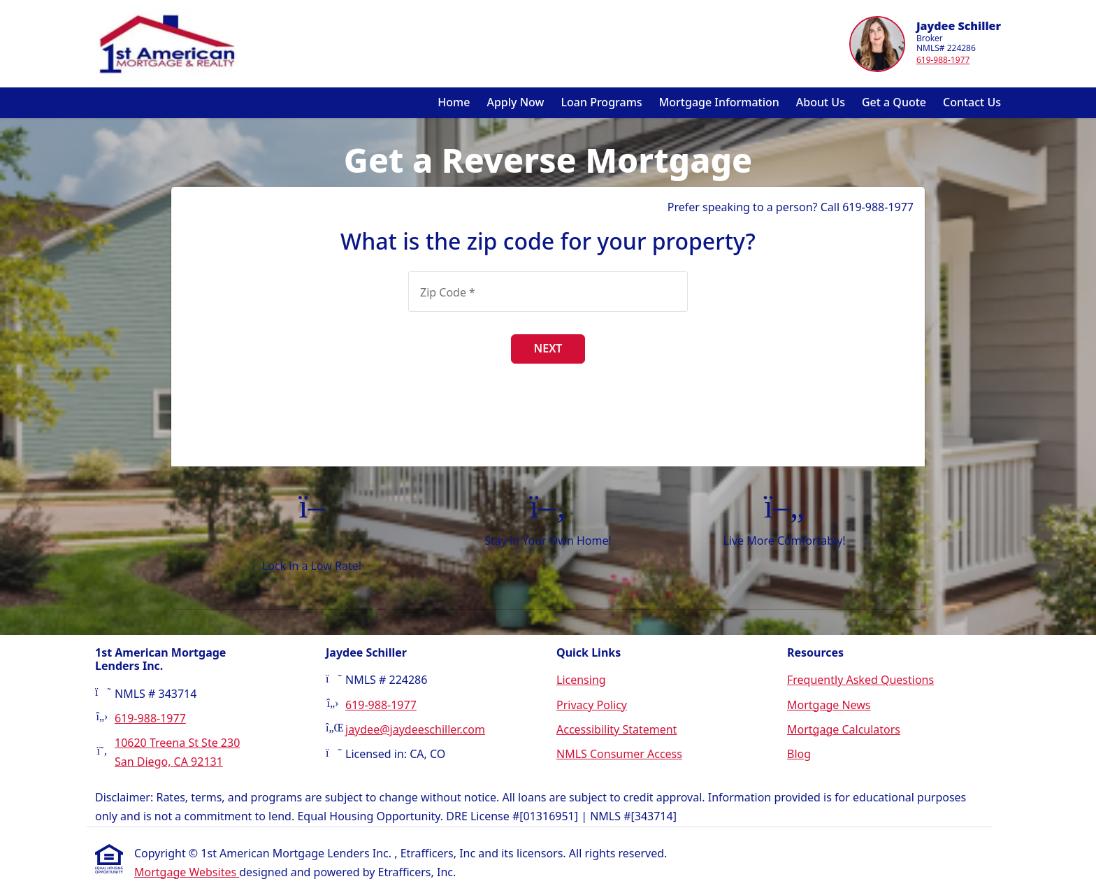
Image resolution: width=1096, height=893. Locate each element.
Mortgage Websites (186, 872)
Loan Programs (601, 102)
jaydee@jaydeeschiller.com (415, 729)
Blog (799, 754)
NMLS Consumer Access (619, 754)
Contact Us (972, 102)
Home (454, 102)
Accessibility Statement (616, 729)
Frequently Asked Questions (860, 679)
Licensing (581, 679)
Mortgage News (829, 705)
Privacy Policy (591, 705)
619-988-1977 (942, 60)
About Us (820, 102)
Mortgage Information (719, 102)
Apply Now (515, 102)
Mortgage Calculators (843, 729)
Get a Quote (894, 102)
